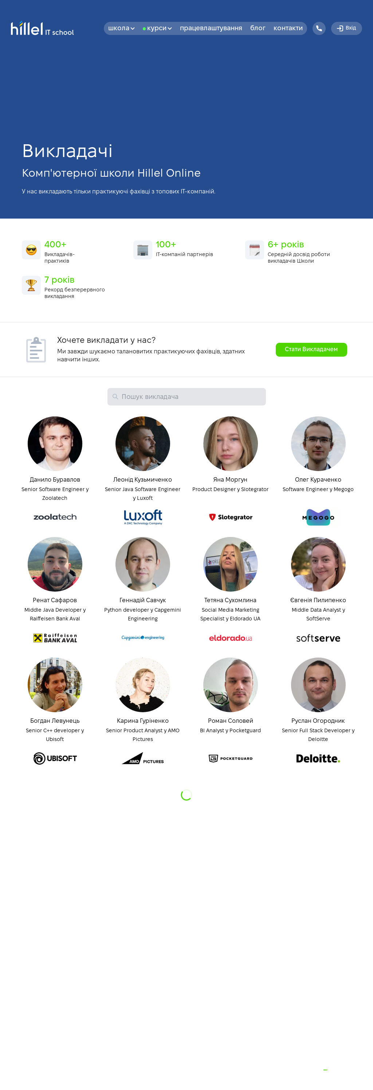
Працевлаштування (211, 29)
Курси (159, 29)
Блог (258, 29)
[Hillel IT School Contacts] (319, 28)
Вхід (346, 28)
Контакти (288, 29)
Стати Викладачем (311, 349)
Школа (121, 29)
